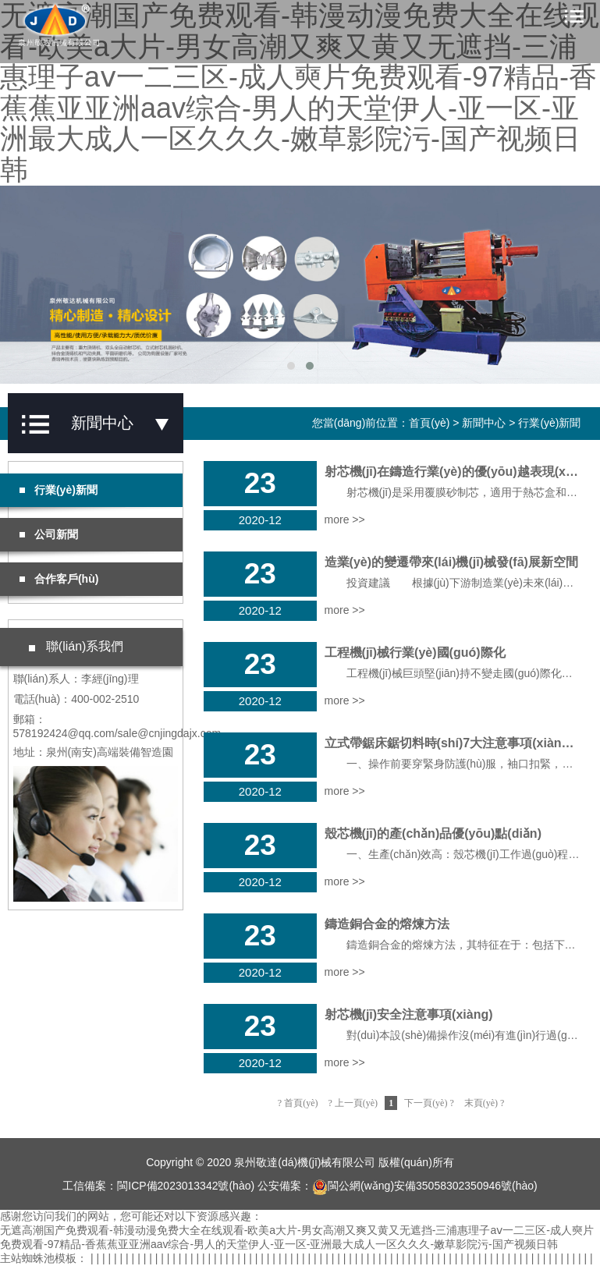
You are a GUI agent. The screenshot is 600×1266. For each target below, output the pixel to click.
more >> (345, 519)
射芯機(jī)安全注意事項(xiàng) (409, 1014)
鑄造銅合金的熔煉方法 (387, 924)
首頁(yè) (429, 423)
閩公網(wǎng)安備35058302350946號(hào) (425, 1185)
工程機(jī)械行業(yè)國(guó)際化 (415, 652)
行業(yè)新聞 (549, 423)
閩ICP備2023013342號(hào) (185, 1185)
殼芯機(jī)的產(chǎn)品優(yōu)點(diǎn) (433, 833)
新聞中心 (484, 423)
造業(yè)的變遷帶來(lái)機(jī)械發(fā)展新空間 (451, 562)
